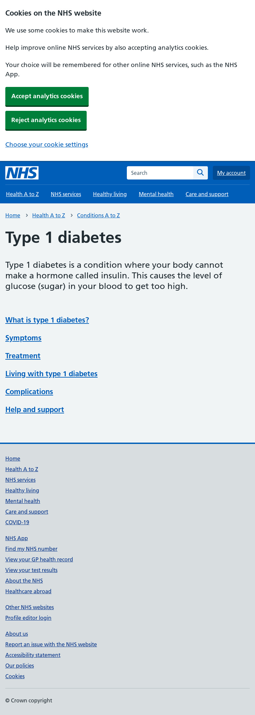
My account (231, 173)
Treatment (23, 355)
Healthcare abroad (28, 591)
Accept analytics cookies (47, 96)
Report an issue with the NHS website (51, 644)
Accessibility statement (32, 655)
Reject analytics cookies (46, 120)
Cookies (15, 676)
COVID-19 (17, 522)
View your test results (31, 570)
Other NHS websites (29, 607)
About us (16, 633)
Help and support (34, 409)
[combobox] (160, 172)
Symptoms (23, 337)
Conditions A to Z (98, 215)
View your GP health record (39, 559)
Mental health (156, 194)
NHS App (16, 538)
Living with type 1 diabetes (51, 373)
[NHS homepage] (22, 172)
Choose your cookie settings (46, 144)
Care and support (207, 194)
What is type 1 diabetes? (47, 319)
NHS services (66, 194)
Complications (29, 391)
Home (12, 215)
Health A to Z (22, 194)
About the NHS (24, 580)
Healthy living (110, 194)
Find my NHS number (31, 548)
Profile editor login (28, 617)
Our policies (19, 665)
